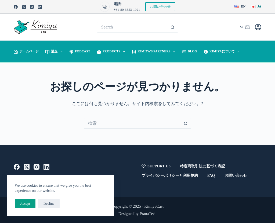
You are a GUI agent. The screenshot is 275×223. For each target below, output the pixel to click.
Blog (189, 51)
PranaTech (148, 213)
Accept (25, 204)
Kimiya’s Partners (155, 51)
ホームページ (26, 51)
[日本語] (256, 6)
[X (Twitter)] (24, 7)
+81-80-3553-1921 (127, 10)
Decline (49, 204)
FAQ (211, 176)
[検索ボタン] (172, 27)
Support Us (156, 166)
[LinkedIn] (40, 7)
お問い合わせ (160, 7)
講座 (54, 51)
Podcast (79, 51)
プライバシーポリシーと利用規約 (170, 176)
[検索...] (132, 27)
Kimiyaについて (223, 51)
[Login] (258, 27)
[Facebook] (16, 7)
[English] (239, 6)
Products (112, 51)
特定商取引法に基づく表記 (202, 166)
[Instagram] (32, 7)
